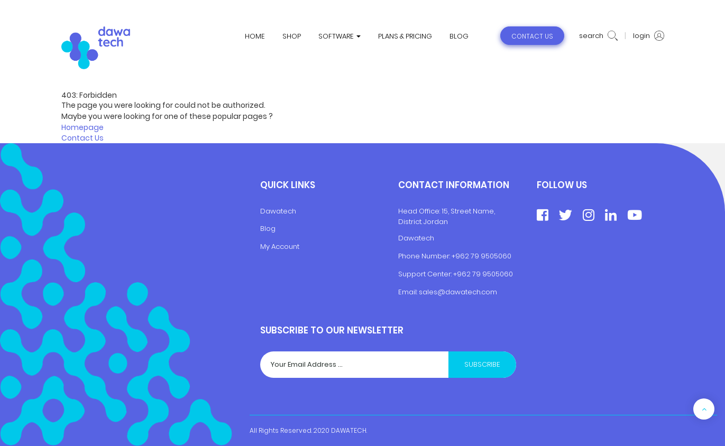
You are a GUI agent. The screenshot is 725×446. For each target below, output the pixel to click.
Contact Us (82, 138)
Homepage (82, 127)
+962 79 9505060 (481, 256)
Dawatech (278, 211)
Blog (268, 229)
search (598, 36)
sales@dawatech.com (458, 292)
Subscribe (482, 364)
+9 (457, 274)
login (648, 36)
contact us (532, 36)
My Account (279, 246)
